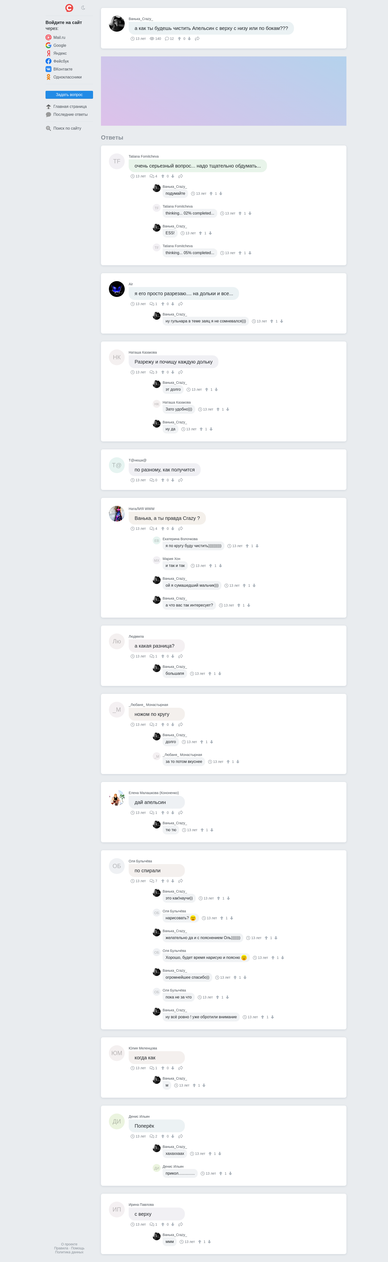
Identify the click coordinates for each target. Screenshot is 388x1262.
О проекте (69, 1244)
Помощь (77, 1248)
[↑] (180, 39)
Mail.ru (55, 37)
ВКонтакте (59, 69)
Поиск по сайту (63, 128)
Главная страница (66, 107)
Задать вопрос (69, 95)
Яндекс (56, 53)
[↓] (188, 39)
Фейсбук (57, 61)
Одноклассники (64, 77)
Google (56, 45)
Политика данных (69, 1252)
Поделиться (197, 38)
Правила (61, 1248)
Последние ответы (67, 115)
